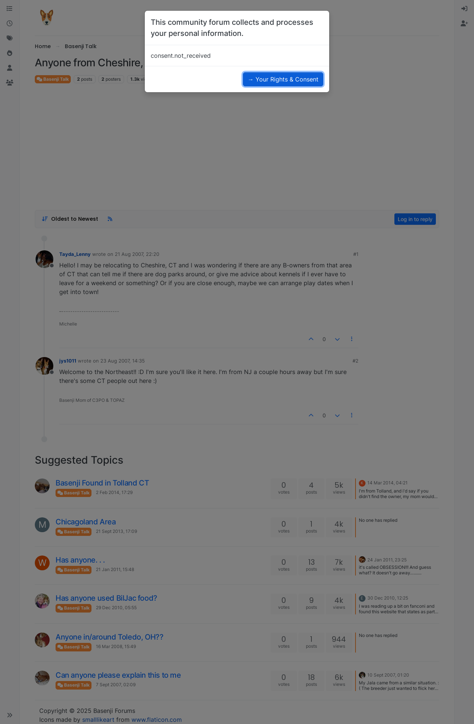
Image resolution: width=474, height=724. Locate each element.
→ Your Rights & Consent (283, 79)
